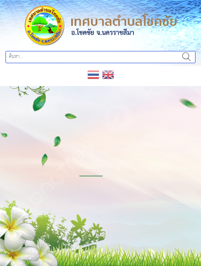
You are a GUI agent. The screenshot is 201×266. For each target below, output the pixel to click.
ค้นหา (186, 57)
